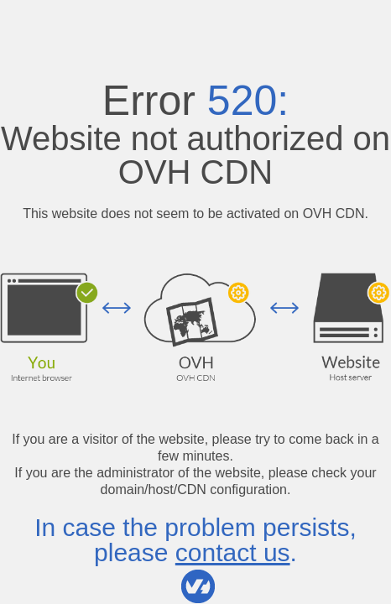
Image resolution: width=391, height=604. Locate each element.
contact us (232, 552)
